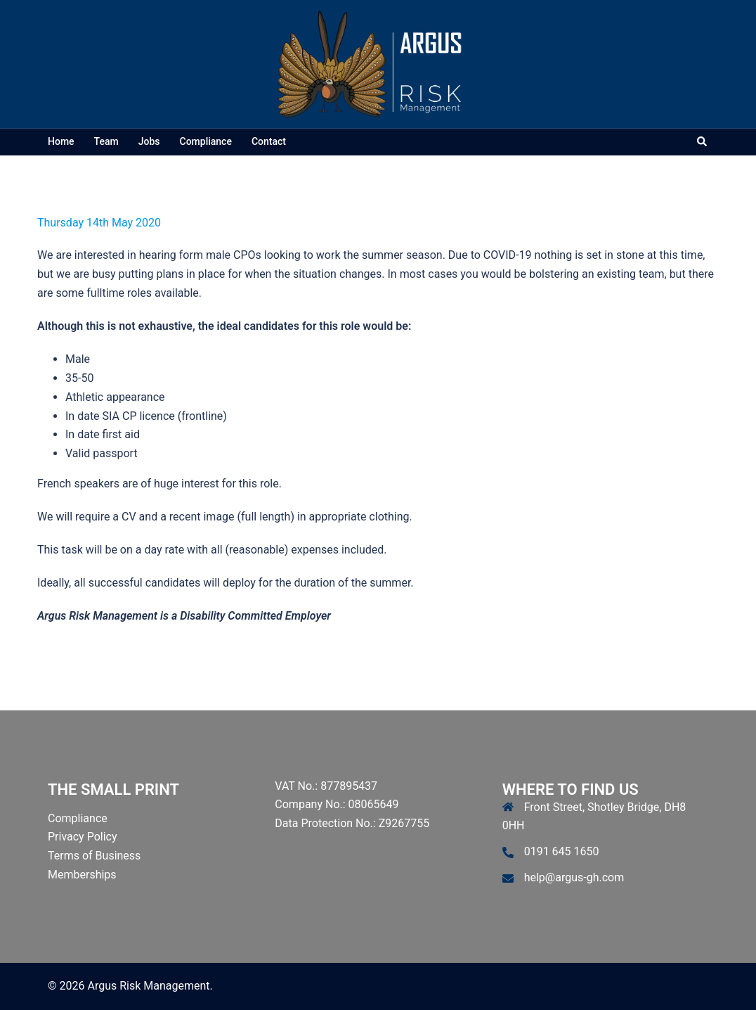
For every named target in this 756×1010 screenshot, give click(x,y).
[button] (702, 142)
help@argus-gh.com (574, 877)
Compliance (206, 141)
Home (61, 141)
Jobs (149, 141)
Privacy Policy (82, 836)
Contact (269, 141)
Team (106, 141)
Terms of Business (94, 855)
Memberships (82, 874)
